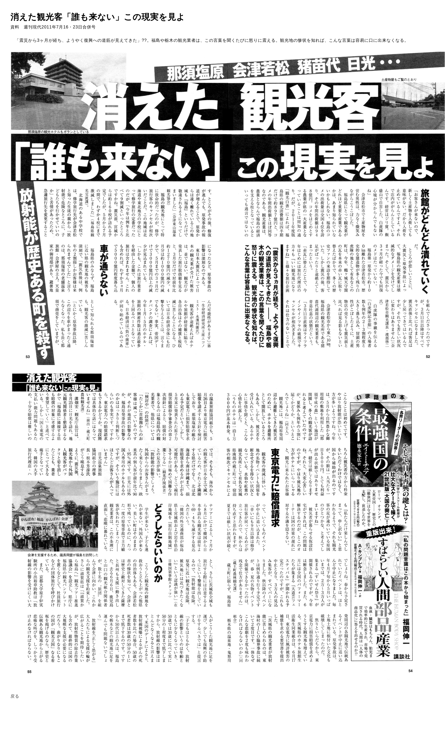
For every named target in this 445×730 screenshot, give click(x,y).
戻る (14, 696)
